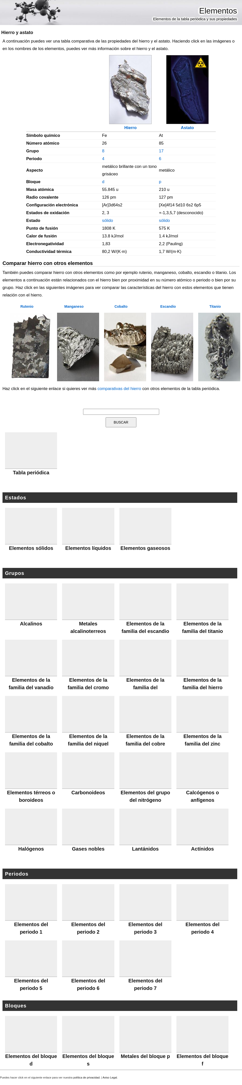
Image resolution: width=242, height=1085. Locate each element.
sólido (107, 220)
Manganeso (74, 306)
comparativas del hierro (119, 388)
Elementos (218, 10)
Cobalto (120, 306)
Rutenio (26, 306)
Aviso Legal (110, 1077)
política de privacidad (86, 1077)
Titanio (215, 306)
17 (161, 151)
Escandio (168, 306)
